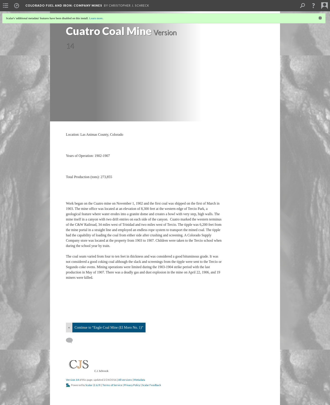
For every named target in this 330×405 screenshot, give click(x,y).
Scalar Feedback (151, 385)
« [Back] (69, 327)
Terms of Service (112, 385)
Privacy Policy (132, 385)
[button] (313, 5)
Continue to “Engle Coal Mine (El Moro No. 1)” (109, 327)
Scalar (88, 385)
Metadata (139, 379)
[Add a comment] (71, 340)
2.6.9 (97, 385)
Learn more (95, 18)
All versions (125, 379)
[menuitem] (5, 5)
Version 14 (72, 379)
